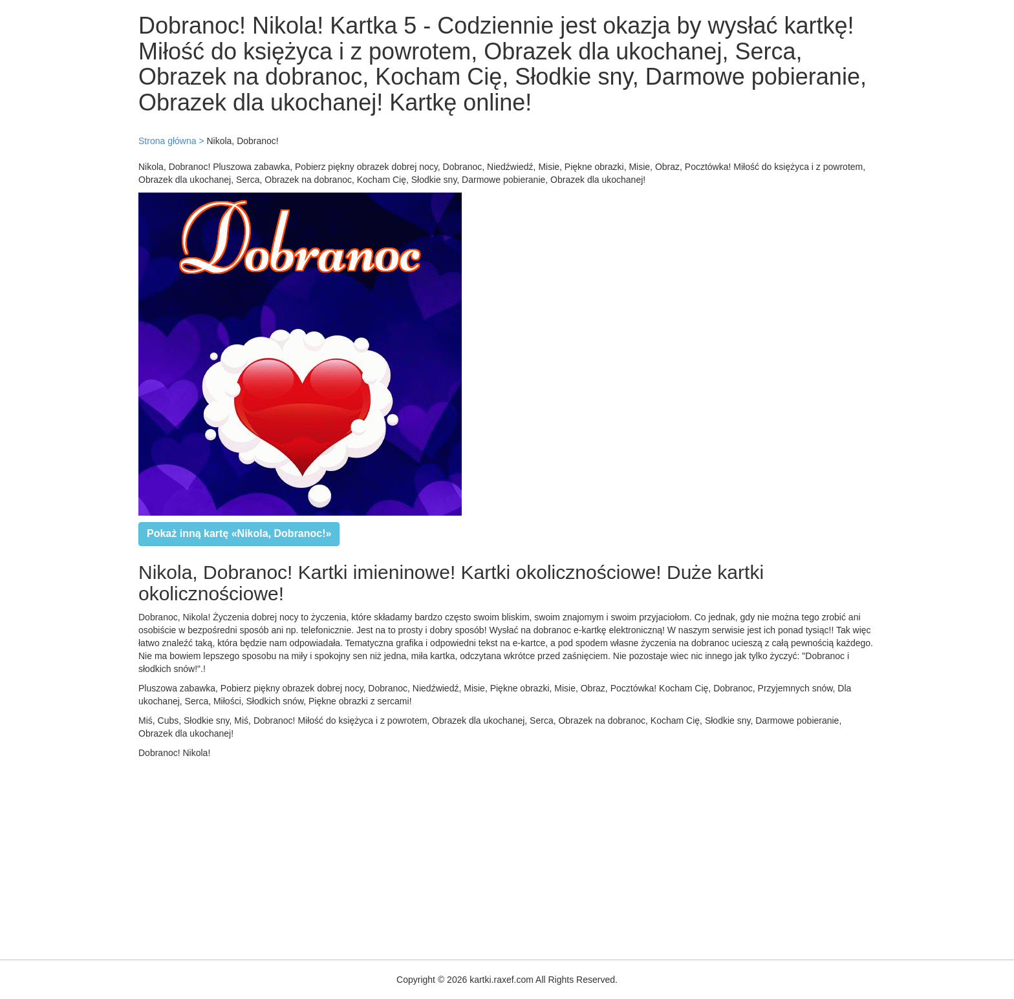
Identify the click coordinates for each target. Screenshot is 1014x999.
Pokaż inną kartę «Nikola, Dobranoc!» (239, 533)
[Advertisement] (388, 856)
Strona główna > (171, 141)
